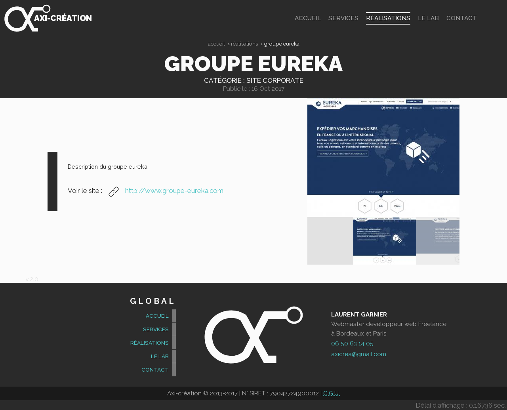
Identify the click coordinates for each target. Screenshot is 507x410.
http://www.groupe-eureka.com (163, 190)
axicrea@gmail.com (358, 353)
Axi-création (62, 18)
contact (462, 18)
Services (352, 18)
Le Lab (430, 18)
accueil (320, 18)
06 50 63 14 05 (352, 343)
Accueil (216, 43)
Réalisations (393, 18)
